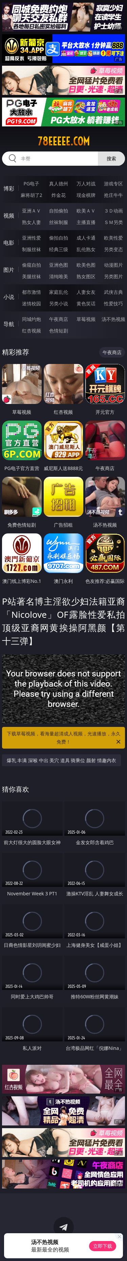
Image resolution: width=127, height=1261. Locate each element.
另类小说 (58, 303)
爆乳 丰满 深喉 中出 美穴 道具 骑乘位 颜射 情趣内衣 (61, 760)
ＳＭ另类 (113, 222)
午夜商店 (58, 319)
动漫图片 (113, 265)
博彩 (8, 188)
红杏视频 (31, 330)
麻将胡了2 (31, 195)
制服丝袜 (31, 249)
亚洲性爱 (31, 238)
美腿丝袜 (31, 276)
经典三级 (58, 249)
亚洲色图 (58, 265)
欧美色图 (86, 265)
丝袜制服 (58, 222)
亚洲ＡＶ (31, 210)
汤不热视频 (113, 319)
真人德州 (58, 183)
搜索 (111, 158)
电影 (8, 242)
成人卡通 (86, 238)
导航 (8, 324)
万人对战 (86, 183)
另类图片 (113, 276)
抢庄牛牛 (113, 195)
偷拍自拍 (58, 238)
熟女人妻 (31, 222)
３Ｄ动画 (113, 210)
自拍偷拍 (58, 210)
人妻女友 (86, 292)
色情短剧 (58, 330)
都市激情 (31, 292)
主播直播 (86, 222)
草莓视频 (86, 319)
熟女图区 (86, 276)
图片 (8, 269)
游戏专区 (113, 183)
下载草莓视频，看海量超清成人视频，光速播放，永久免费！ (64, 738)
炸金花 (58, 195)
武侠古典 (113, 292)
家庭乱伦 (58, 292)
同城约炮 (31, 319)
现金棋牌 (86, 195)
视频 (8, 215)
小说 (8, 297)
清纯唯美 (58, 276)
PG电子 (31, 183)
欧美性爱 (113, 238)
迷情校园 (31, 303)
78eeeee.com (64, 141)
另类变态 (113, 249)
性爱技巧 (113, 303)
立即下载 (102, 1246)
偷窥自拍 (31, 265)
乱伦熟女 (86, 249)
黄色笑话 (86, 303)
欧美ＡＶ (86, 210)
